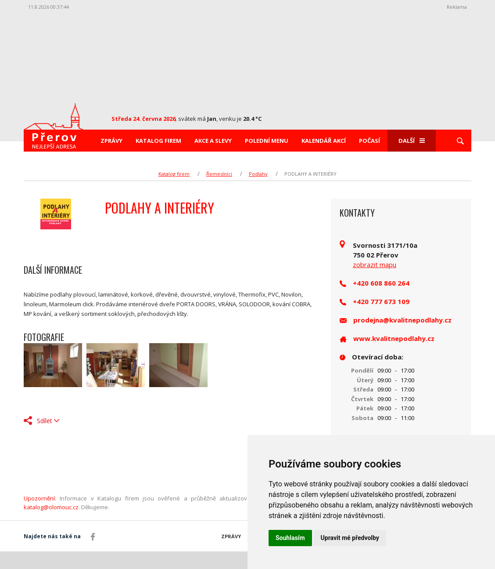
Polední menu (266, 141)
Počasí (369, 141)
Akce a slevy (213, 141)
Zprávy (111, 141)
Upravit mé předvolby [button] (350, 537)
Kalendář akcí (323, 141)
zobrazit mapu (374, 264)
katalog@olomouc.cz (51, 507)
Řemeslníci (219, 173)
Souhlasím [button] (290, 537)
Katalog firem (158, 141)
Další (411, 141)
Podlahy (258, 173)
